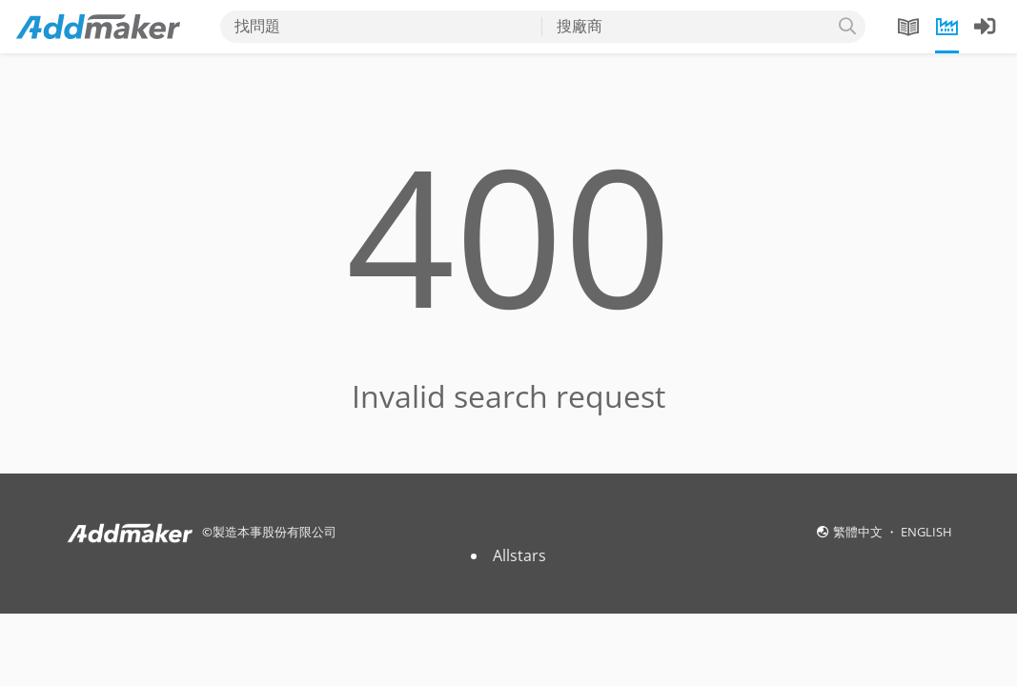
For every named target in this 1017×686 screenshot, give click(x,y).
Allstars (519, 555)
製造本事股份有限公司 (274, 531)
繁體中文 (859, 531)
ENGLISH (926, 531)
